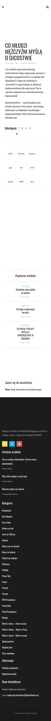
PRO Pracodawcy (8, 599)
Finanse (5, 540)
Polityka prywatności (10, 668)
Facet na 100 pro (8, 534)
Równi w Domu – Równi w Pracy (14, 629)
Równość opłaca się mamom (13, 489)
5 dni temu (7, 469)
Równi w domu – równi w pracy (14, 623)
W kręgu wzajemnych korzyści (25, 310)
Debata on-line (7, 528)
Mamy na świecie (8, 552)
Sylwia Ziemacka (29, 63)
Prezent (5, 588)
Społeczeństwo (8, 641)
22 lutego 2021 (12, 63)
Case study (6, 522)
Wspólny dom (7, 647)
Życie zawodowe (8, 653)
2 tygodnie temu (10, 494)
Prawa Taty (6, 576)
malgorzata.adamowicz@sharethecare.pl (23, 695)
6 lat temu (25, 297)
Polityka (5, 570)
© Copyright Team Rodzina (25, 713)
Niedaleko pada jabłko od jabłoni (25, 291)
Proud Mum (6, 605)
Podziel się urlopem (9, 558)
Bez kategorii (7, 516)
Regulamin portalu (9, 674)
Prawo (4, 582)
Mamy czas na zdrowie (10, 546)
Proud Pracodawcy (9, 611)
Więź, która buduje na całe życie (14, 476)
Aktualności (6, 510)
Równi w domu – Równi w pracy (14, 635)
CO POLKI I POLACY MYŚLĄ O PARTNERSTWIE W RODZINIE (25, 333)
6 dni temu (7, 481)
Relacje (5, 617)
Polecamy (6, 564)
